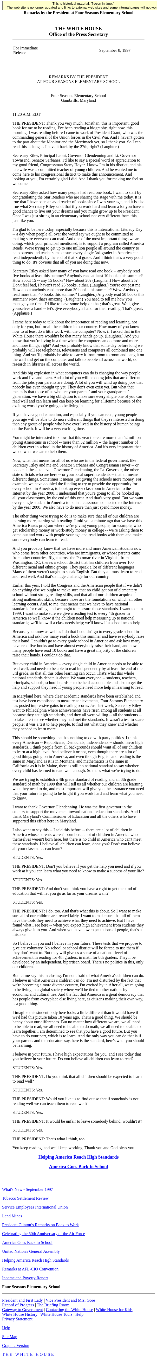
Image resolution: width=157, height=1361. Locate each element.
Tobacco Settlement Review (25, 1198)
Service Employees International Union (35, 1207)
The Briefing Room (53, 1305)
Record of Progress (18, 1305)
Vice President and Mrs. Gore (70, 1300)
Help (79, 1314)
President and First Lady (22, 1300)
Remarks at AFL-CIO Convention (30, 1269)
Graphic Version (15, 1345)
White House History (19, 1314)
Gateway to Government (22, 1309)
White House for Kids (114, 1309)
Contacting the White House (69, 1309)
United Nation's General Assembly (31, 1251)
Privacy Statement (17, 1319)
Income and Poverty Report (25, 1278)
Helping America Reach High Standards (78, 1157)
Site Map (9, 1336)
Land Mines (12, 1216)
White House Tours (56, 1314)
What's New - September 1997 (27, 1189)
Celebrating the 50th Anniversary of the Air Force (43, 1233)
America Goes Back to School (78, 1166)
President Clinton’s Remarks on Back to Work (40, 1225)
